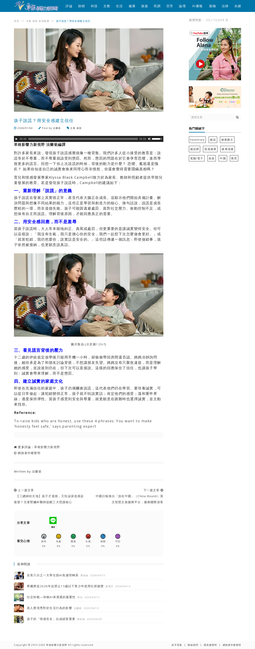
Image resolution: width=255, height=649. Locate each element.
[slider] (83, 139)
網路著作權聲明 (29, 453)
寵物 (212, 6)
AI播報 (197, 6)
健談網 (194, 149)
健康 (132, 6)
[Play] (16, 138)
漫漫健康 (210, 149)
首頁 (16, 21)
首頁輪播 (44, 21)
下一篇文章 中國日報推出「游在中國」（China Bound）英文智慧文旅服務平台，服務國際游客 (128, 496)
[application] (88, 139)
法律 (225, 6)
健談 (213, 139)
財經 (81, 6)
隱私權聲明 (210, 645)
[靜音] (149, 138)
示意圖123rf (95, 344)
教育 (234, 158)
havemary (197, 139)
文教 (106, 6)
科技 (94, 6)
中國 (223, 158)
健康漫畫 (228, 149)
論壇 (182, 6)
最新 (35, 21)
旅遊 (144, 6)
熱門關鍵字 (197, 128)
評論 (69, 6)
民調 (157, 6)
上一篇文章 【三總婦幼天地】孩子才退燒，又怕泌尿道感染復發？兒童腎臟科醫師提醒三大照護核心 (49, 496)
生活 (119, 6)
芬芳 (169, 6)
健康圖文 (227, 139)
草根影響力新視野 (47, 447)
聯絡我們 (193, 645)
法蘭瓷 (57, 128)
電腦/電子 (196, 158)
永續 (237, 6)
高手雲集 (177, 645)
